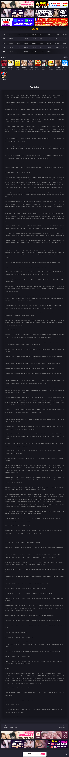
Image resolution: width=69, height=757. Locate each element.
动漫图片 (34, 43)
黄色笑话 (57, 47)
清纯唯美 (49, 43)
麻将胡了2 (41, 34)
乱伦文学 (18, 47)
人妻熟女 (57, 39)
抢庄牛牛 (65, 34)
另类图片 (65, 43)
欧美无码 (18, 39)
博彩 (4, 34)
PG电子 (10, 34)
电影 (4, 39)
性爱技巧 (65, 47)
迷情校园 (42, 47)
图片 (4, 43)
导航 (4, 51)
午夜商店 (18, 51)
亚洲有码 (42, 39)
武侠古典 (34, 47)
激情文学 (11, 47)
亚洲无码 (11, 39)
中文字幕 (49, 39)
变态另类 (65, 39)
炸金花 (49, 34)
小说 (4, 47)
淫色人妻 (26, 47)
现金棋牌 (57, 34)
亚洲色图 (18, 43)
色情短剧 (49, 51)
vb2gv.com (34, 29)
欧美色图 (26, 43)
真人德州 (18, 34)
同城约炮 (11, 51)
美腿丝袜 (42, 43)
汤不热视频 (34, 51)
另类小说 (49, 47)
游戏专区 (34, 34)
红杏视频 (42, 51)
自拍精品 (26, 39)
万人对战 (26, 34)
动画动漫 (34, 39)
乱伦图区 (57, 43)
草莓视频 (26, 51)
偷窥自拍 (11, 43)
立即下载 (43, 754)
